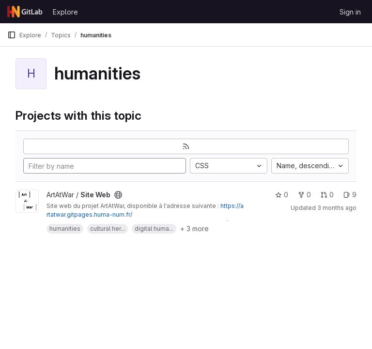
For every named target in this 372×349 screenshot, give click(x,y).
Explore (65, 12)
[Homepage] (25, 11)
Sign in (350, 12)
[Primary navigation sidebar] (11, 35)
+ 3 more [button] (194, 228)
